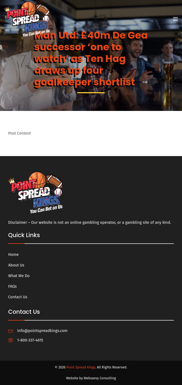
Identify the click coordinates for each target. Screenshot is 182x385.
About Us (16, 265)
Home (13, 254)
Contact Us (17, 296)
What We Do (19, 275)
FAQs (12, 286)
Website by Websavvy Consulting (91, 378)
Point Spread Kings (80, 367)
